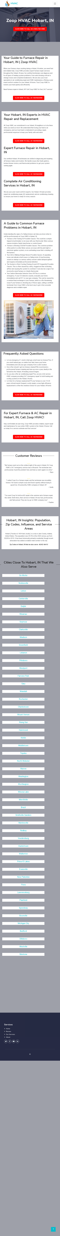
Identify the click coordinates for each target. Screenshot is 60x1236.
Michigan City (23, 923)
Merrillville (23, 799)
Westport (23, 668)
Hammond (23, 730)
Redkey (23, 830)
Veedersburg (23, 838)
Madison (23, 637)
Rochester (23, 699)
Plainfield (23, 900)
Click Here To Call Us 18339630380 (28, 98)
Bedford (23, 931)
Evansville (23, 869)
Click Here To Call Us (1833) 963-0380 (30, 29)
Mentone (23, 954)
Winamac (23, 614)
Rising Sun (23, 722)
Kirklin (23, 737)
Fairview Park (23, 676)
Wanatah (23, 691)
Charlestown (23, 706)
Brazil (23, 807)
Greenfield (23, 645)
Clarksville (23, 629)
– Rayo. (51, 472)
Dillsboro (23, 938)
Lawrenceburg (23, 892)
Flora (23, 884)
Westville (23, 946)
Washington (23, 776)
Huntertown (23, 846)
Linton (23, 590)
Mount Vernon (23, 714)
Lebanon (23, 652)
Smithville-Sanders (23, 815)
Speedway (23, 908)
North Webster (23, 761)
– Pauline (50, 502)
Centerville (23, 598)
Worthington (23, 784)
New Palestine (23, 877)
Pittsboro (23, 660)
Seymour (23, 621)
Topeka (23, 753)
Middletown (23, 745)
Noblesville (23, 583)
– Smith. (51, 487)
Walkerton (23, 853)
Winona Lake (23, 792)
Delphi (23, 606)
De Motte (23, 575)
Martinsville (23, 822)
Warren (23, 768)
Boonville (23, 915)
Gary (23, 683)
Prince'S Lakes (23, 861)
